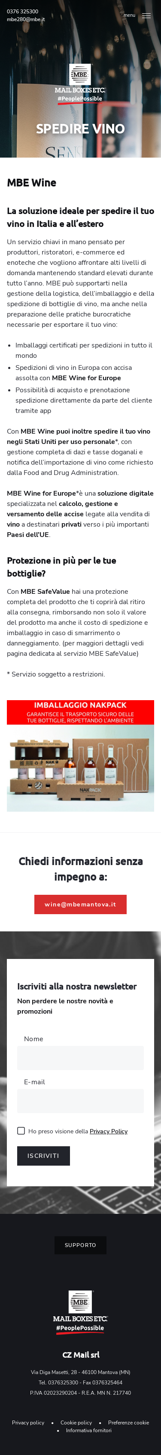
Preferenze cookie (128, 1422)
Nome (34, 1039)
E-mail (34, 1082)
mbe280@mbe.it (26, 19)
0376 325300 (22, 11)
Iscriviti (43, 1156)
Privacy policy (28, 1422)
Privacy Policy (109, 1131)
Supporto (81, 1245)
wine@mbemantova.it (80, 904)
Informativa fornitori (89, 1430)
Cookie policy (76, 1422)
